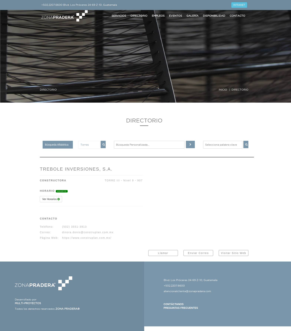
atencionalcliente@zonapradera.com (187, 291)
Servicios (119, 15)
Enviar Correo (198, 253)
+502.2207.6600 (51, 4)
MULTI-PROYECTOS (28, 303)
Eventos (175, 15)
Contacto (237, 15)
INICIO (223, 89)
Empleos (158, 15)
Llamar (163, 253)
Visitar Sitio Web (233, 253)
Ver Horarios (51, 199)
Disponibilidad (214, 15)
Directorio (138, 15)
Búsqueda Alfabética (57, 144)
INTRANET (239, 5)
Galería (192, 15)
